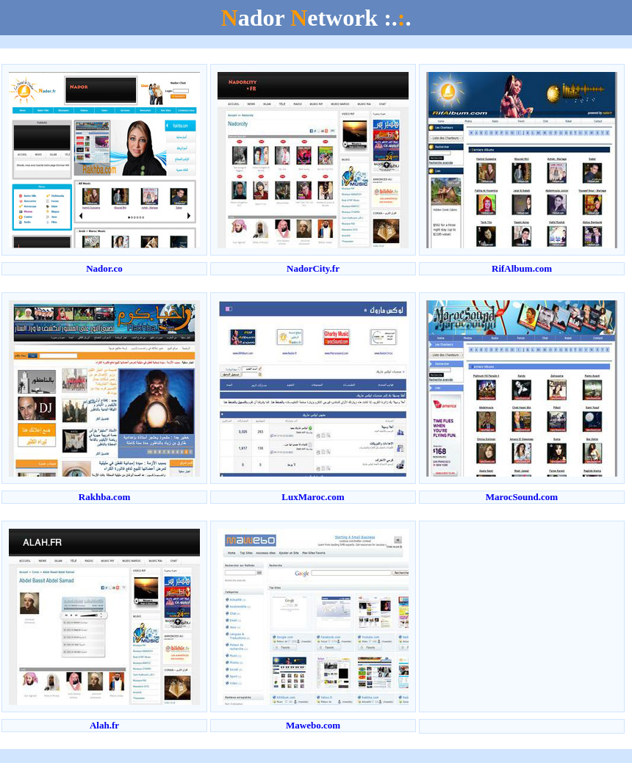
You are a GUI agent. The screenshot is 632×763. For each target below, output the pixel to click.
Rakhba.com (104, 496)
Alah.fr (104, 725)
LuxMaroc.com (312, 496)
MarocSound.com (522, 496)
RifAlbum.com (522, 268)
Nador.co (104, 268)
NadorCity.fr (313, 268)
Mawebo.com (313, 725)
